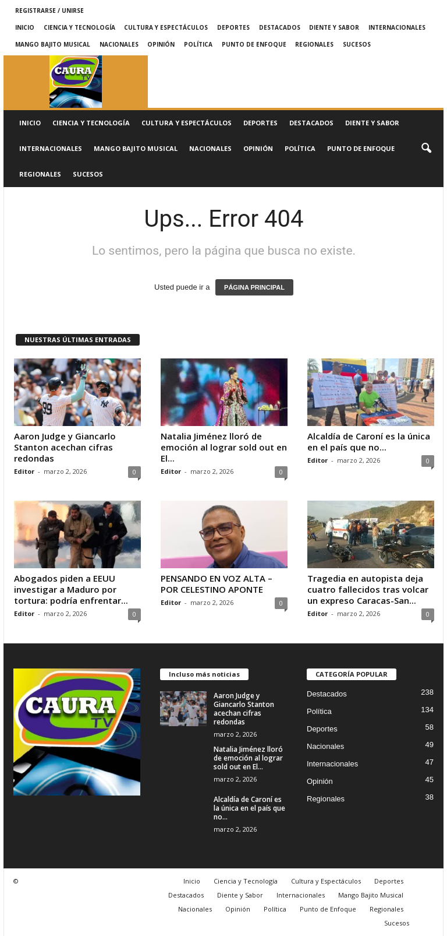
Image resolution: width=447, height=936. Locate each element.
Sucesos (357, 44)
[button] (426, 148)
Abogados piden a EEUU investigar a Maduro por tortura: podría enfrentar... (71, 589)
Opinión (161, 44)
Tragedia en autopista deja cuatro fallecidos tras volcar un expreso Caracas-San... (367, 589)
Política (198, 44)
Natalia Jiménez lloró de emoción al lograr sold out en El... (224, 447)
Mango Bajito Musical (52, 44)
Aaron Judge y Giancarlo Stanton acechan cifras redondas (65, 447)
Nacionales (119, 44)
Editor (24, 471)
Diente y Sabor (334, 27)
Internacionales (396, 27)
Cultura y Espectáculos (166, 27)
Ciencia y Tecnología (79, 27)
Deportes (233, 27)
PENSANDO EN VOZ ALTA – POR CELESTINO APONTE (216, 583)
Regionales (314, 44)
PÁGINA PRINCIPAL (254, 287)
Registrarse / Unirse (49, 10)
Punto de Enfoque (254, 44)
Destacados (279, 27)
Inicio (24, 27)
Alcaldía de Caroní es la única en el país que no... (368, 441)
